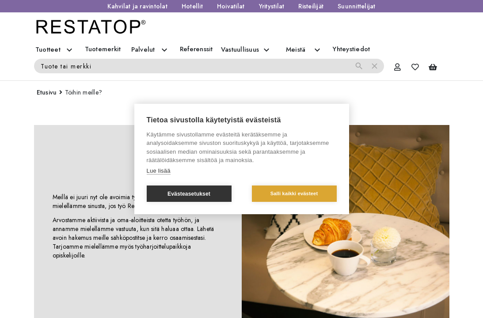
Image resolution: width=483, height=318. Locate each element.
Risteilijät (310, 6)
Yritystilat (272, 6)
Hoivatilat (231, 6)
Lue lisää (159, 170)
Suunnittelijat (357, 6)
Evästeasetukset (188, 194)
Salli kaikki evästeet (294, 193)
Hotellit (192, 6)
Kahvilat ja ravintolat (137, 6)
